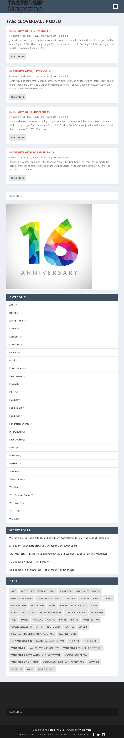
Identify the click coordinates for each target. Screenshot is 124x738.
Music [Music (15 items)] (24, 619)
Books (12, 312)
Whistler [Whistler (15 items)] (16, 669)
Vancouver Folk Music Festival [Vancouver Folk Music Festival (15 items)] (82, 648)
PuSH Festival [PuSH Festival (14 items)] (91, 619)
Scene (12, 471)
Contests (14, 336)
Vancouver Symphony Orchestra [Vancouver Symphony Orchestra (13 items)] (63, 662)
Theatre (14, 503)
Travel (12, 511)
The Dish (14, 487)
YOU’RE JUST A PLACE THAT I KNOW (29, 561)
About (42, 734)
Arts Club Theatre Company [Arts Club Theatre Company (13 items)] (38, 591)
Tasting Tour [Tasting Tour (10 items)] (67, 633)
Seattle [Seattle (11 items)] (69, 626)
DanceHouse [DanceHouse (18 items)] (18, 605)
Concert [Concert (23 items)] (69, 598)
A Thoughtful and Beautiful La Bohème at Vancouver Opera (43, 545)
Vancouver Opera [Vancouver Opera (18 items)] (76, 655)
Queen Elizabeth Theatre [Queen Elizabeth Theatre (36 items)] (27, 626)
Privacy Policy (54, 734)
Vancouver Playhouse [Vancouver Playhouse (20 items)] (24, 662)
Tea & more (16, 479)
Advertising (83, 734)
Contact (32, 734)
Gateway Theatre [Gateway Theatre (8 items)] (50, 612)
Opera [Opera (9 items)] (51, 619)
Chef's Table (16, 320)
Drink (12, 360)
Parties (13, 463)
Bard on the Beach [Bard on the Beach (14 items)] (88, 591)
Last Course (16, 439)
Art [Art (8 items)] (13, 591)
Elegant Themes (55, 729)
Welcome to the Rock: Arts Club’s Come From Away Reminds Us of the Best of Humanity (59, 537)
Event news (15, 376)
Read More (17, 56)
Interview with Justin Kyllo (30, 71)
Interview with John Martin (30, 31)
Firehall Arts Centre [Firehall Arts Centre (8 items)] (73, 605)
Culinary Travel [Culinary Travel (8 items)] (90, 598)
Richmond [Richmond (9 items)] (53, 626)
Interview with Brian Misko (29, 112)
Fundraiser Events (19, 423)
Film (11, 392)
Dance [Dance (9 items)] (108, 598)
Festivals (14, 384)
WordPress (85, 729)
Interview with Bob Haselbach (32, 152)
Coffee (12, 328)
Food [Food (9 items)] (93, 605)
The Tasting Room (20, 495)
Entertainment (17, 368)
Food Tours (15, 407)
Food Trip (14, 415)
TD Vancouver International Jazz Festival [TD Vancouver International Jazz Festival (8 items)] (37, 640)
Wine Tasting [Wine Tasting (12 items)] (46, 669)
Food (12, 399)
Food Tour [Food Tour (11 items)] (18, 612)
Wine (12, 518)
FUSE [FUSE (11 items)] (32, 612)
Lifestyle (14, 447)
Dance (12, 352)
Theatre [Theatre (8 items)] (74, 640)
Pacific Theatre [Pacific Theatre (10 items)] (68, 619)
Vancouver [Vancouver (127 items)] (18, 648)
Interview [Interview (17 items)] (97, 612)
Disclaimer (69, 734)
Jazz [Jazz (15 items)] (13, 619)
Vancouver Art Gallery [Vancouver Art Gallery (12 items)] (44, 648)
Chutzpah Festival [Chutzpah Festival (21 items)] (48, 598)
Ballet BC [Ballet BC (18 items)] (66, 591)
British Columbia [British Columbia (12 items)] (21, 598)
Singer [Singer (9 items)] (83, 626)
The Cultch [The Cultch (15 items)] (91, 640)
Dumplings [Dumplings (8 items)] (37, 605)
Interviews (46, 35)
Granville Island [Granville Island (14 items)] (76, 612)
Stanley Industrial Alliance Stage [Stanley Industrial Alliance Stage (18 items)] (32, 633)
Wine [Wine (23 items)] (30, 669)
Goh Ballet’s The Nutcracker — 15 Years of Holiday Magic (41, 569)
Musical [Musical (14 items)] (38, 619)
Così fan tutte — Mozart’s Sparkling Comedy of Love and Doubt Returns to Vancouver (58, 553)
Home (22, 734)
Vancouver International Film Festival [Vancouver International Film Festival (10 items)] (35, 655)
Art (11, 304)
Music (12, 455)
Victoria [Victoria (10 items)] (94, 662)
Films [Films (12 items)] (52, 605)
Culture (13, 344)
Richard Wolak (18, 35)
